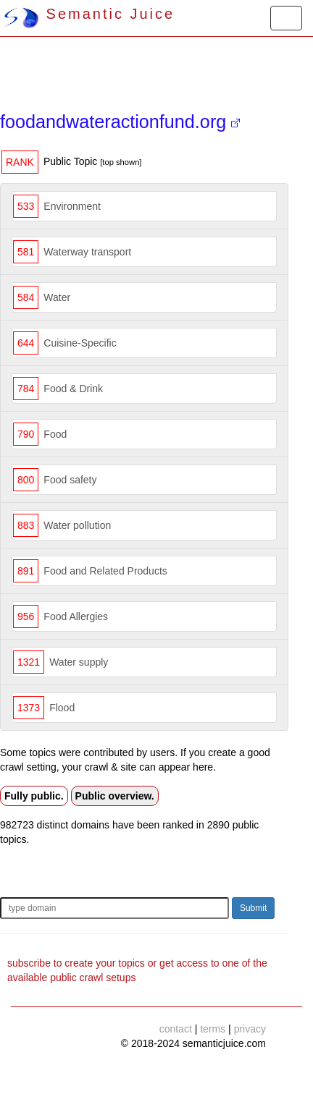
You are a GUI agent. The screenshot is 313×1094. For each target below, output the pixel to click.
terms (212, 1029)
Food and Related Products (105, 571)
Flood (62, 707)
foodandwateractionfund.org (120, 121)
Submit (253, 908)
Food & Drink (73, 388)
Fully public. (34, 796)
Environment (72, 206)
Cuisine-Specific (79, 343)
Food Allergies (75, 616)
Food (55, 434)
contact (175, 1029)
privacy (250, 1029)
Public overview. (114, 796)
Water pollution (77, 525)
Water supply (78, 662)
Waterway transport (87, 252)
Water (56, 297)
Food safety (69, 479)
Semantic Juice (89, 14)
